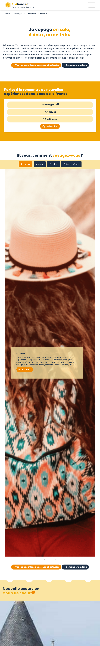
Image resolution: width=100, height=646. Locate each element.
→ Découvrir (24, 369)
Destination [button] (50, 119)
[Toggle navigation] (91, 5)
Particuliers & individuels (38, 14)
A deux (39, 164)
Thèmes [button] (50, 112)
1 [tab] (44, 559)
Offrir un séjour (71, 164)
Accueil (8, 14)
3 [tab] (52, 559)
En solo (25, 164)
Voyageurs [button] (50, 104)
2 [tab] (48, 559)
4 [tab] (56, 559)
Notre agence (19, 14)
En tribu (53, 164)
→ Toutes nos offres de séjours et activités (36, 65)
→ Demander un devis (75, 65)
